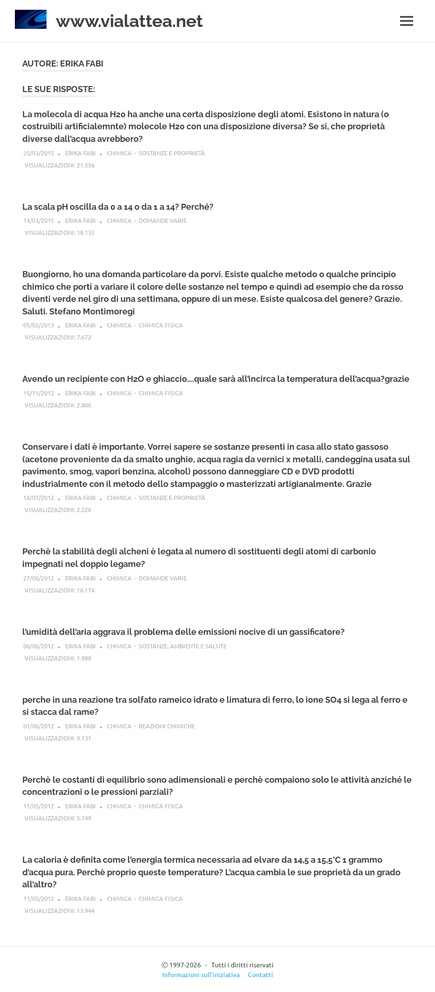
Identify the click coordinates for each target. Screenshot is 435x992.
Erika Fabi (80, 152)
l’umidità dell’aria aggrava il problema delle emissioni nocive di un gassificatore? (183, 631)
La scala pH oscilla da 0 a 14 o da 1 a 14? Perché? (118, 206)
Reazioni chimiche (167, 725)
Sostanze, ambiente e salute (183, 645)
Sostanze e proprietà (172, 152)
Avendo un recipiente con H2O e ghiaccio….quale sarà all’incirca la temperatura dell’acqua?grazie (215, 379)
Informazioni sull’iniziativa (201, 974)
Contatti (260, 974)
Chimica (119, 152)
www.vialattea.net (133, 20)
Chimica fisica (161, 325)
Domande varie (163, 220)
